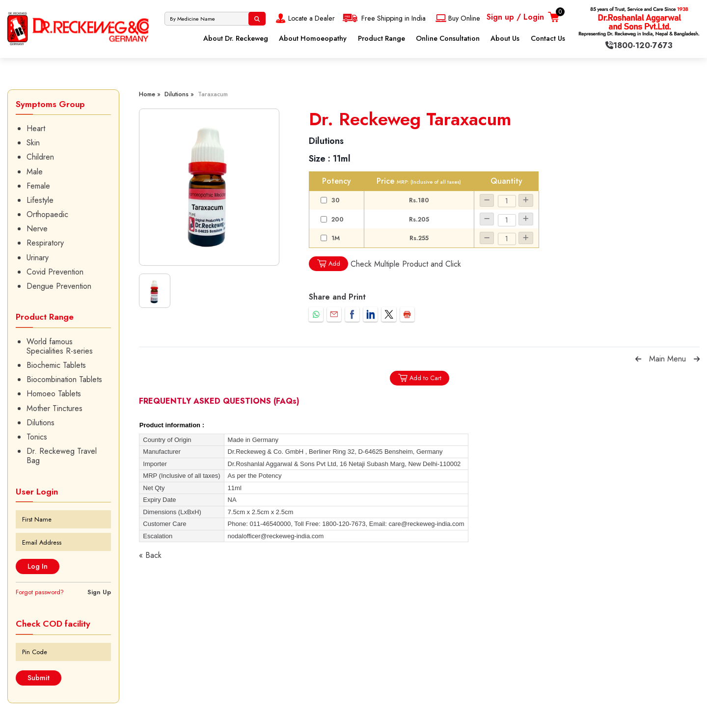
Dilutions (40, 422)
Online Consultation (448, 38)
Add (328, 263)
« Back (150, 555)
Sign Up (99, 592)
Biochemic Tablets (56, 365)
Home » (150, 94)
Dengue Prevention (59, 286)
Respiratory (45, 243)
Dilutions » (179, 94)
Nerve (37, 228)
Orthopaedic (47, 214)
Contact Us (548, 38)
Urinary (38, 257)
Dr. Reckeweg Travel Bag (62, 455)
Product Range (381, 38)
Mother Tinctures (54, 408)
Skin (33, 142)
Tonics (37, 436)
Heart (36, 128)
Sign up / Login (515, 17)
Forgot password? (40, 592)
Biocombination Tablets (64, 379)
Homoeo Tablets (54, 393)
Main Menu (667, 358)
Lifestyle (40, 200)
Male (35, 171)
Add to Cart (419, 378)
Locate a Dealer (304, 18)
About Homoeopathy (313, 38)
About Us (504, 38)
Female (38, 186)
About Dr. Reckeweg (235, 38)
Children (40, 157)
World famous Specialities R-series (60, 346)
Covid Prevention (55, 271)
